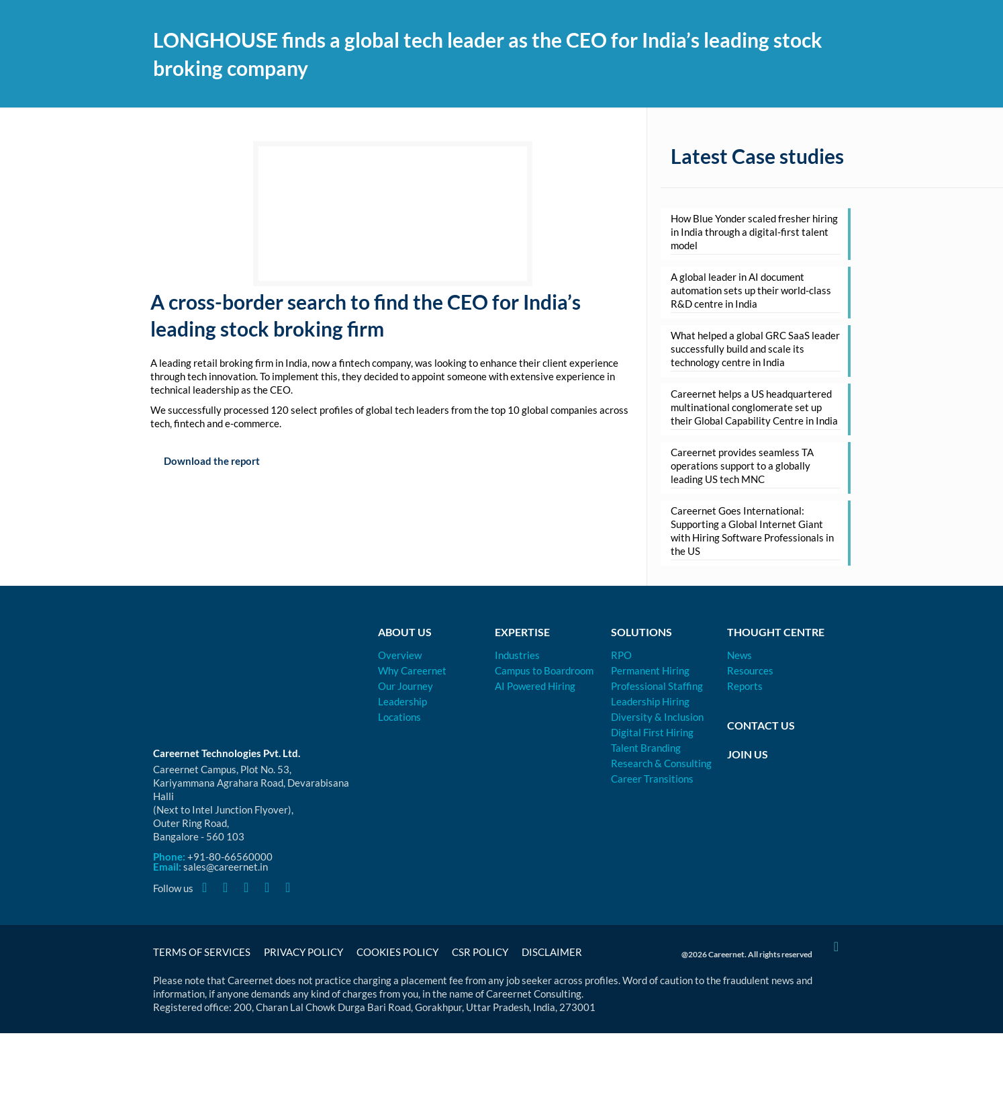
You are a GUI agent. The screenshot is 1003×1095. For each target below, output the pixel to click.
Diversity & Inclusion (657, 717)
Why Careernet (412, 670)
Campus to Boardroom (544, 670)
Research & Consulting (661, 763)
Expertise (522, 631)
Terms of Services (201, 952)
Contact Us (761, 725)
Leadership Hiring (650, 701)
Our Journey (405, 686)
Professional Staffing (657, 686)
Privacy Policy (303, 952)
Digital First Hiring (652, 732)
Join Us (747, 754)
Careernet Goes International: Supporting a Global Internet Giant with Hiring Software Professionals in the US (752, 531)
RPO (621, 655)
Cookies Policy (397, 952)
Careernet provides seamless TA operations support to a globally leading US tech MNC (742, 465)
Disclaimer (552, 952)
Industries (517, 655)
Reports (745, 686)
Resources (750, 670)
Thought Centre (775, 631)
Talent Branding (646, 748)
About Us (405, 631)
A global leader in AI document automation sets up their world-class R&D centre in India (751, 290)
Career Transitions (652, 779)
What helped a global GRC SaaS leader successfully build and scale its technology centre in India (755, 348)
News (739, 655)
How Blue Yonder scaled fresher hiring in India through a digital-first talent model (754, 231)
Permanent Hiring (650, 670)
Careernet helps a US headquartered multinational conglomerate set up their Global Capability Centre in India (754, 407)
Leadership (402, 701)
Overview (400, 655)
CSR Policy (480, 952)
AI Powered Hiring (535, 686)
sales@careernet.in (225, 867)
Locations (399, 717)
